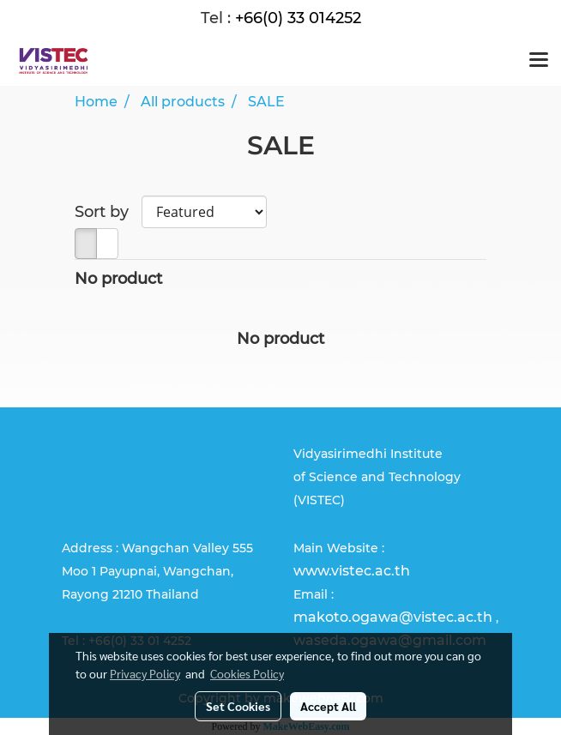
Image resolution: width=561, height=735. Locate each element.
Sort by (108, 211)
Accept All (328, 706)
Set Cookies (238, 706)
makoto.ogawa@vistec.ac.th (392, 617)
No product (118, 278)
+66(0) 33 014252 (298, 18)
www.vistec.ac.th (351, 571)
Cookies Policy (247, 673)
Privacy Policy (145, 673)
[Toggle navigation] (539, 61)
